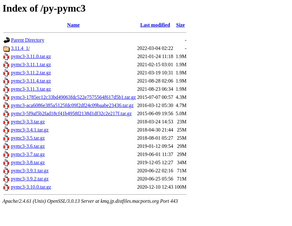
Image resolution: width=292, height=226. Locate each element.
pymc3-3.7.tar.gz (28, 154)
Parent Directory (27, 40)
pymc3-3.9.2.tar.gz (30, 178)
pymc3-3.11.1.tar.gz (31, 64)
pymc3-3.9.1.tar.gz (30, 170)
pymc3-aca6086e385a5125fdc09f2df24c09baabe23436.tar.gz (72, 105)
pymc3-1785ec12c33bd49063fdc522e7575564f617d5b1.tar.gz (73, 97)
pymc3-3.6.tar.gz (28, 146)
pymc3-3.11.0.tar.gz (31, 56)
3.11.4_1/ (20, 48)
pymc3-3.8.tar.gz (28, 162)
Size (180, 25)
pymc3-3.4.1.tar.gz (30, 129)
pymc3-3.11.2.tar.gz (31, 72)
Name (73, 25)
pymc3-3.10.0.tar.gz (31, 187)
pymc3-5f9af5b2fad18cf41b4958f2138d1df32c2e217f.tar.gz (71, 113)
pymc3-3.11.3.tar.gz (31, 89)
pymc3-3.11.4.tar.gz (31, 80)
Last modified (155, 25)
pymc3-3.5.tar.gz (28, 138)
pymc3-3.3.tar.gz (28, 121)
